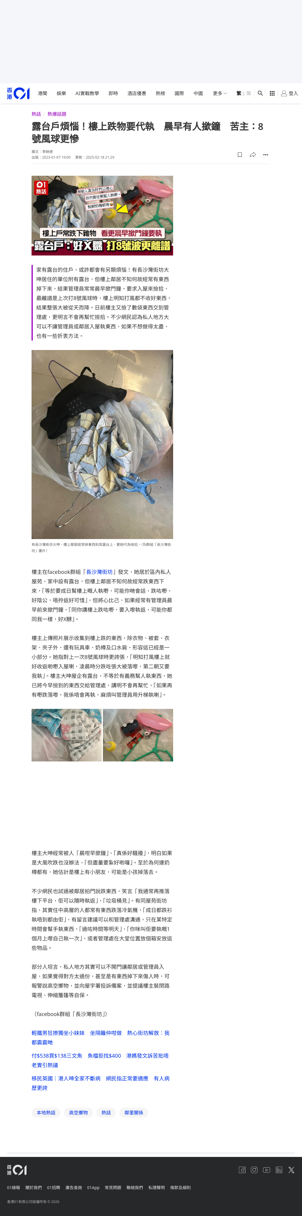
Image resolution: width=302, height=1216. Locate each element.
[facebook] (234, 1169)
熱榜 (160, 93)
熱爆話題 (56, 114)
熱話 (36, 114)
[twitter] (291, 1169)
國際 (179, 93)
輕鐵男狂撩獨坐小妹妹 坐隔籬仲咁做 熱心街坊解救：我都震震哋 (101, 1037)
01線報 (13, 1186)
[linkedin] (277, 1169)
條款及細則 (195, 1186)
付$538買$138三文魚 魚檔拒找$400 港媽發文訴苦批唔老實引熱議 (100, 1061)
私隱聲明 (169, 1186)
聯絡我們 (145, 1186)
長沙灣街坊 (99, 571)
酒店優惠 (136, 93)
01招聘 (57, 1186)
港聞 (42, 93)
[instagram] (248, 1169)
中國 (198, 93)
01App (100, 1186)
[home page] (18, 93)
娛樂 (61, 93)
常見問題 (122, 1186)
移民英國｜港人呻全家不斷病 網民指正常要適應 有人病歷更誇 (101, 1085)
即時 (113, 93)
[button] (239, 154)
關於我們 (35, 1186)
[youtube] (263, 1169)
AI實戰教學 (87, 93)
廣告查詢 (79, 1186)
